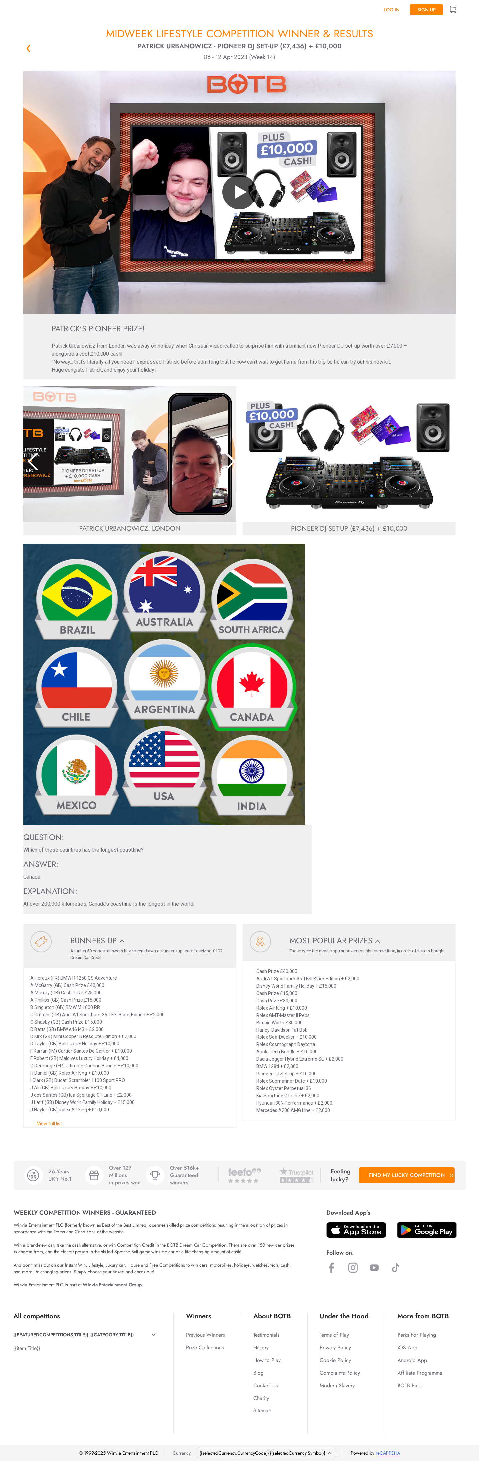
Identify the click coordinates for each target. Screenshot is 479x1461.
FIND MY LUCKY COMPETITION (410, 1175)
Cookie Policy (335, 1360)
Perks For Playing (417, 1335)
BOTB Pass (409, 1385)
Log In (391, 9)
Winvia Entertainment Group (112, 1284)
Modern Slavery (337, 1385)
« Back (28, 48)
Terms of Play (334, 1335)
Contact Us (265, 1385)
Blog (258, 1373)
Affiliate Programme (420, 1373)
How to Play (267, 1360)
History (261, 1347)
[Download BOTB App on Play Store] (427, 1230)
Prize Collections (205, 1347)
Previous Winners (205, 1335)
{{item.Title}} (26, 1348)
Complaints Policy (340, 1373)
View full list (49, 1123)
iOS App (407, 1347)
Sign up (426, 9)
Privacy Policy (335, 1347)
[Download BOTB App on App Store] (356, 1230)
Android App (412, 1360)
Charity (261, 1398)
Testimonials (266, 1335)
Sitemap (262, 1410)
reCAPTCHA (388, 1453)
